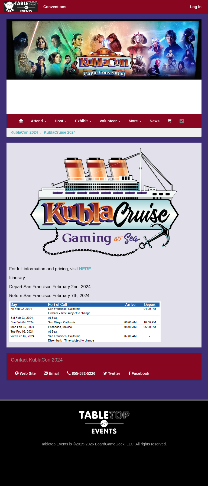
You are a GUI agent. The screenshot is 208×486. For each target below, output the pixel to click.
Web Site (25, 373)
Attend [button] (39, 121)
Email (51, 373)
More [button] (135, 121)
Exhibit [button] (83, 121)
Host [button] (61, 121)
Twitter (111, 373)
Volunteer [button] (110, 121)
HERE (85, 268)
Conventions (54, 7)
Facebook (138, 373)
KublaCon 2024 (24, 132)
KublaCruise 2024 (60, 132)
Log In (196, 7)
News (155, 121)
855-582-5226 (81, 373)
